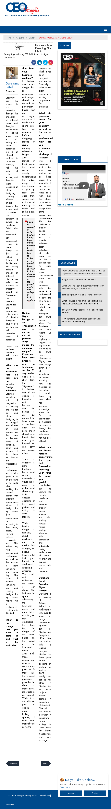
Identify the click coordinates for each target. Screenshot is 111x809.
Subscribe (10, 804)
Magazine (20, 37)
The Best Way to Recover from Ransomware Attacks (82, 311)
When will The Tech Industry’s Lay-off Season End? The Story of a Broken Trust (83, 287)
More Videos (65, 204)
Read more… (65, 787)
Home (8, 37)
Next (45, 763)
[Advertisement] (56, 749)
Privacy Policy (31, 795)
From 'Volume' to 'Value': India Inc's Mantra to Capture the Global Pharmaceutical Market (83, 272)
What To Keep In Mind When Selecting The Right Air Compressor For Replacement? (82, 302)
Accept (71, 793)
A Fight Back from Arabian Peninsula (79, 279)
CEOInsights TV (69, 159)
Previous (13, 763)
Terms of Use (44, 795)
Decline (95, 793)
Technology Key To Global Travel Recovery (81, 294)
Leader (32, 37)
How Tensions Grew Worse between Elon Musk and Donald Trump (81, 320)
